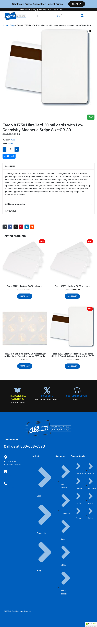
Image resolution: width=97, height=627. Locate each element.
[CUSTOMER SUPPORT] (77, 390)
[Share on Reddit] (32, 227)
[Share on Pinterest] (21, 227)
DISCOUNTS (47, 396)
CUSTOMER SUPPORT (77, 396)
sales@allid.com (10, 475)
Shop (12, 25)
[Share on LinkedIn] (27, 227)
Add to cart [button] (24, 296)
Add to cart (9, 156)
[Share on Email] (5, 227)
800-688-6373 (9, 486)
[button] (90, 31)
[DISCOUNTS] (47, 390)
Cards (12, 140)
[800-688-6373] (5, 482)
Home (5, 25)
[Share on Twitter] (16, 227)
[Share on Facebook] (10, 227)
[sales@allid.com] (5, 470)
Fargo (10, 143)
